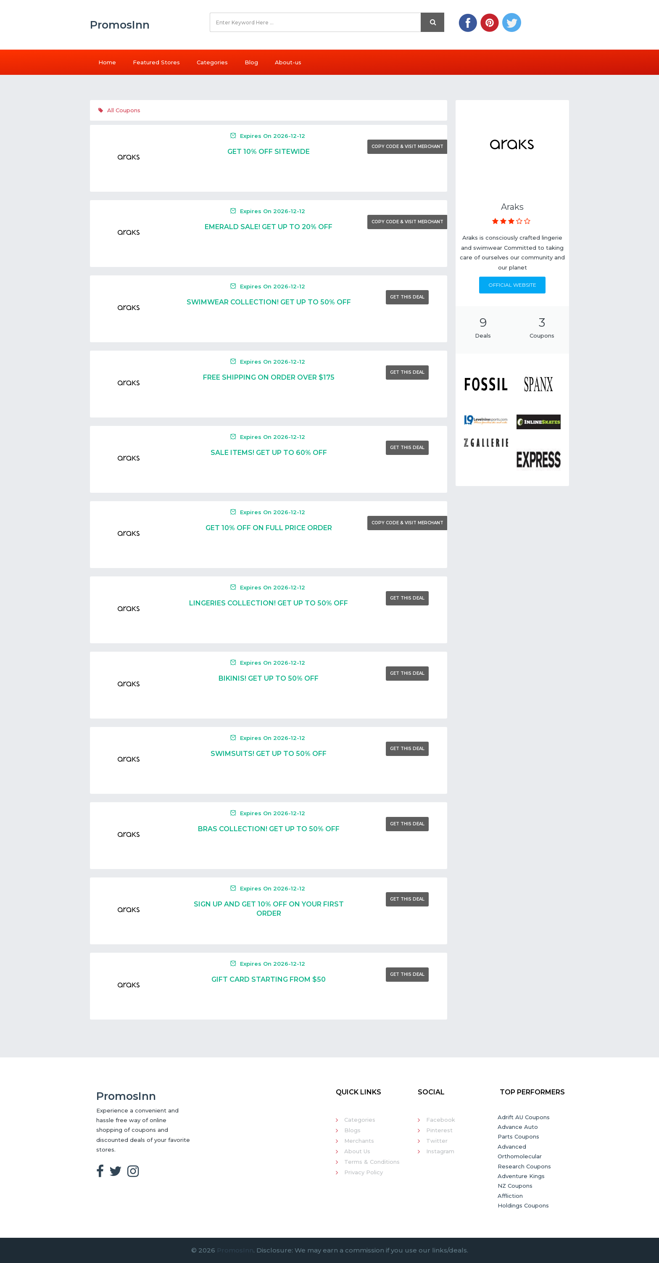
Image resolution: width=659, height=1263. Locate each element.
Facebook (440, 1119)
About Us (357, 1151)
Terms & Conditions (372, 1161)
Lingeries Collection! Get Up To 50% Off (268, 603)
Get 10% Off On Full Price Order (269, 528)
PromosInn (235, 1250)
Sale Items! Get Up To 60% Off (269, 453)
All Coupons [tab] (119, 110)
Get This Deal (407, 297)
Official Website (512, 285)
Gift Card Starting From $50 (268, 979)
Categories (212, 62)
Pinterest (439, 1130)
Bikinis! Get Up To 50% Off (269, 678)
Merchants (359, 1140)
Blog (251, 62)
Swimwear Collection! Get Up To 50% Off (269, 302)
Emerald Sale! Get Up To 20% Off (268, 227)
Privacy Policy (363, 1172)
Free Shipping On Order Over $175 (269, 377)
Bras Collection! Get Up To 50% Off (269, 829)
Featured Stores (156, 62)
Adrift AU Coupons (524, 1117)
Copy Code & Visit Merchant (407, 146)
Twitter (437, 1140)
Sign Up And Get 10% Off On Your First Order (269, 908)
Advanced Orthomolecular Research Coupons (524, 1156)
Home (107, 62)
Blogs (352, 1130)
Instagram (440, 1151)
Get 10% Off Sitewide (268, 152)
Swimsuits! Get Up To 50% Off (269, 754)
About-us (288, 62)
